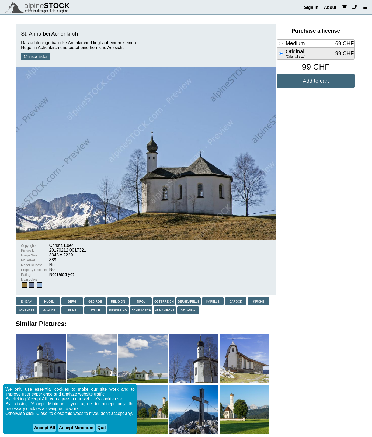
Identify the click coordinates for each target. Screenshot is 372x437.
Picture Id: (28, 250)
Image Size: (29, 255)
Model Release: (32, 265)
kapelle (213, 301)
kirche (258, 301)
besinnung (118, 310)
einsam (26, 301)
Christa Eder (36, 56)
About (330, 7)
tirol (141, 301)
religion (118, 301)
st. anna (188, 310)
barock (236, 301)
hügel (49, 301)
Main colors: (30, 280)
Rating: (26, 275)
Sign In (311, 7)
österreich (164, 301)
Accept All (44, 427)
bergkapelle (188, 301)
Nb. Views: (28, 260)
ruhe (72, 310)
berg (72, 301)
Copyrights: (29, 246)
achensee (26, 310)
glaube (49, 310)
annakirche (165, 310)
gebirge (95, 301)
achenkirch (141, 310)
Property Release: (34, 270)
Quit (101, 427)
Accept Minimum (76, 427)
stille (95, 310)
